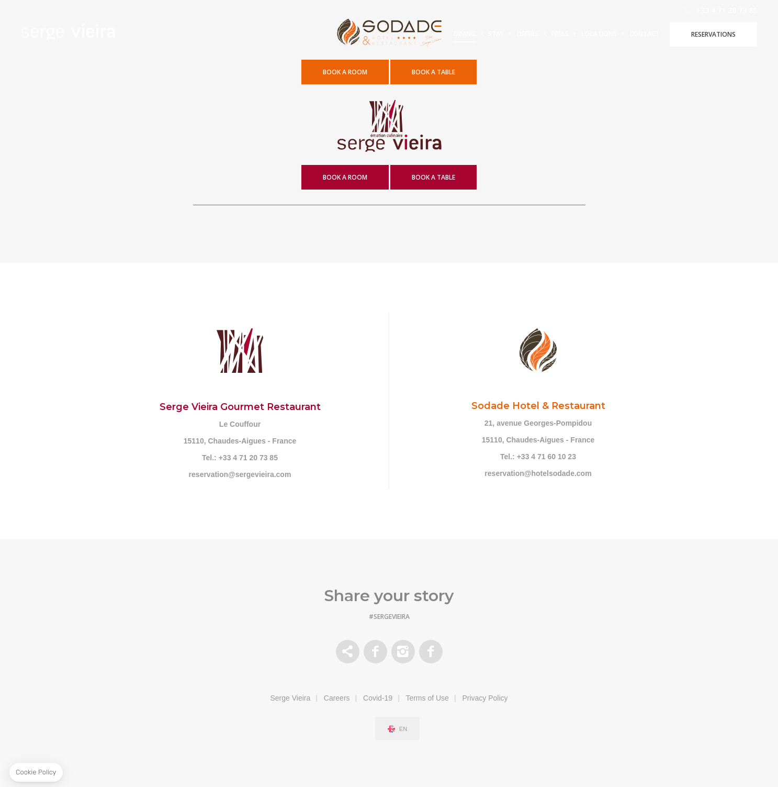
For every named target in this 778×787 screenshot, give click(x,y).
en (403, 729)
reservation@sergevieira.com (240, 474)
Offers (531, 33)
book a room (345, 177)
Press (570, 33)
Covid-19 (377, 698)
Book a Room (345, 72)
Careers (337, 698)
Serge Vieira (290, 698)
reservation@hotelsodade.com (537, 473)
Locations (646, 33)
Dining (465, 33)
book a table (433, 72)
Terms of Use (426, 698)
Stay (496, 33)
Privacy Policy (485, 698)
